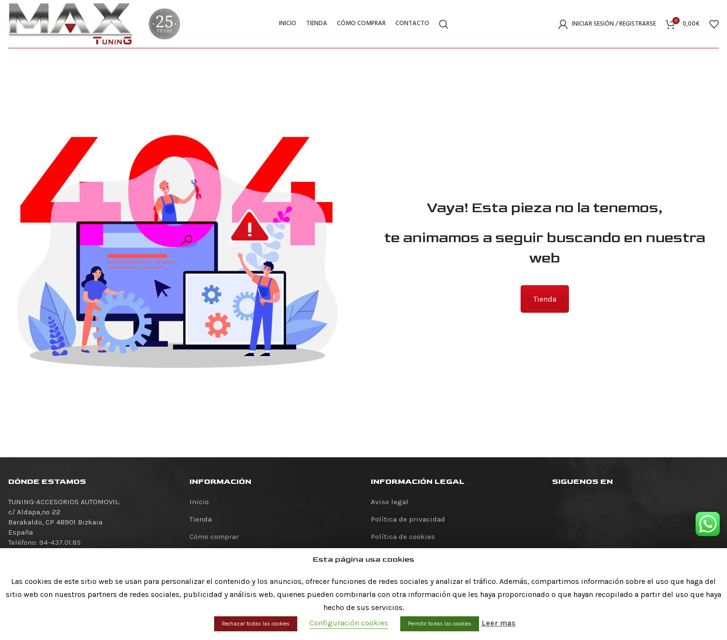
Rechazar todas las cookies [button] (256, 624)
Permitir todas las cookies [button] (439, 624)
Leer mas (498, 622)
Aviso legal (389, 501)
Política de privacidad (408, 519)
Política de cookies (403, 536)
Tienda (544, 299)
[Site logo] (71, 23)
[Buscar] (443, 24)
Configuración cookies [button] (348, 622)
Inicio (199, 501)
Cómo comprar (214, 536)
